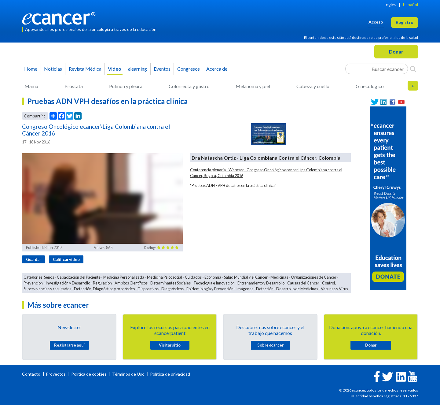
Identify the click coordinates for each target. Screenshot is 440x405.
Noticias (53, 69)
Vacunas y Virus (334, 288)
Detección (264, 288)
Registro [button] (404, 22)
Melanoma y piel (253, 86)
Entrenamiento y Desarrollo (260, 283)
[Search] (413, 69)
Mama (31, 86)
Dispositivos (148, 288)
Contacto (31, 374)
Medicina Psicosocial (164, 277)
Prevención (33, 283)
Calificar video (66, 259)
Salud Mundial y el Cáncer (246, 277)
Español (410, 4)
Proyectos (56, 374)
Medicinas (279, 277)
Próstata (73, 86)
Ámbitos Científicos (131, 283)
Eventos (162, 69)
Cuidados (193, 277)
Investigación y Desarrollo (68, 283)
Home (30, 69)
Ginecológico (370, 86)
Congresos (188, 69)
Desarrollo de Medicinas (297, 288)
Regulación (102, 283)
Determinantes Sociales (170, 283)
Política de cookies (89, 374)
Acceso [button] (376, 21)
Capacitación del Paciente (79, 277)
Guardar (33, 259)
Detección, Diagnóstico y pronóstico (104, 288)
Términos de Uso (128, 374)
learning (137, 69)
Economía (212, 277)
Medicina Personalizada (123, 277)
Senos (49, 277)
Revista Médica (85, 69)
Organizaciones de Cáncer (313, 277)
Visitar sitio (170, 345)
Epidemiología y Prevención (209, 288)
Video (114, 69)
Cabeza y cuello (312, 86)
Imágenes (244, 288)
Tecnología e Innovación (214, 283)
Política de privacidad (170, 374)
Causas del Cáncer (303, 283)
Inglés (390, 4)
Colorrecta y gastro (189, 86)
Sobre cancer (270, 345)
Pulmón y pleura (125, 86)
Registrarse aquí (69, 345)
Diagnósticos (172, 288)
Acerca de (216, 69)
